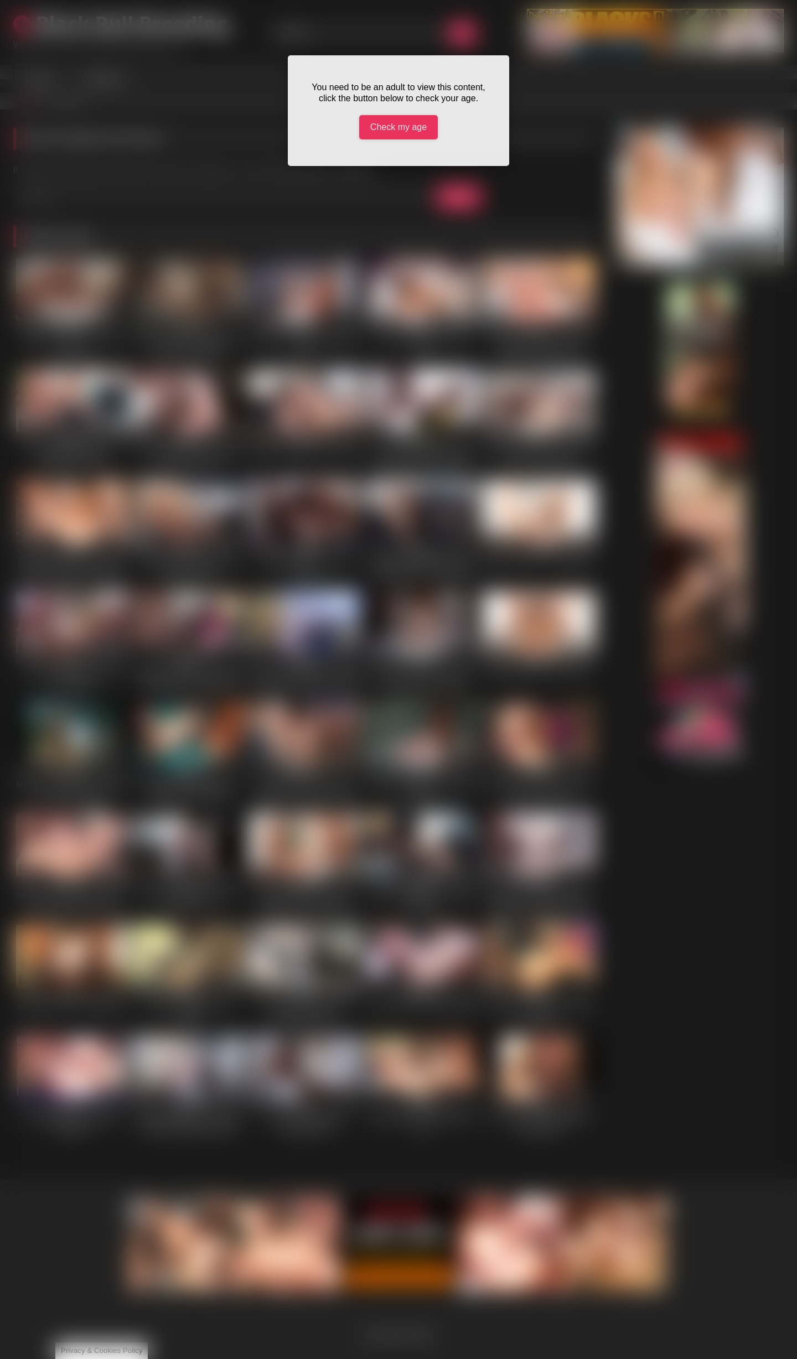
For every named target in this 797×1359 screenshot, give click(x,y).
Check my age (398, 127)
